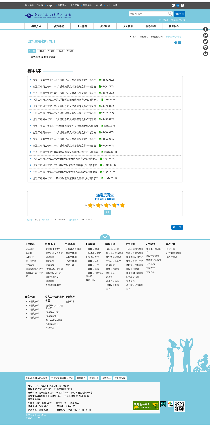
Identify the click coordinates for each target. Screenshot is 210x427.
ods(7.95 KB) (107, 93)
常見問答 (75, 5)
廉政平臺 (151, 26)
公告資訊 (30, 244)
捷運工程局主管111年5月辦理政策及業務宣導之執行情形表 (64, 113)
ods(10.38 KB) (108, 139)
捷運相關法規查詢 (134, 273)
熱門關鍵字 (164, 19)
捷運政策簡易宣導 (34, 269)
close (105, 236)
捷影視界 (174, 26)
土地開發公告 (92, 265)
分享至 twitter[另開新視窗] (205, 41)
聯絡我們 (81, 378)
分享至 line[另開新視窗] (205, 47)
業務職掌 (50, 261)
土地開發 (82, 26)
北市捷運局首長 (53, 249)
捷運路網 (59, 26)
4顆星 (114, 205)
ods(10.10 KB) (110, 152)
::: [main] (28, 34)
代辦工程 (70, 265)
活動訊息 (30, 257)
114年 (60, 51)
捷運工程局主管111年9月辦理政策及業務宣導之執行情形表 (64, 145)
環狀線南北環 (52, 312)
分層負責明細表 (53, 285)
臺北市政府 (120, 378)
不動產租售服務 (93, 253)
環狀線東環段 (52, 316)
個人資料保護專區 (114, 253)
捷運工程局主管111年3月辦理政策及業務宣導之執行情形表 (64, 93)
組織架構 (50, 257)
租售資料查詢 (92, 257)
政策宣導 (30, 265)
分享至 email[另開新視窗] (205, 53)
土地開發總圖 (92, 249)
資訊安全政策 (52, 277)
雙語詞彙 (87, 5)
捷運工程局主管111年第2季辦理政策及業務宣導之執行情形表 (65, 126)
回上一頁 (177, 227)
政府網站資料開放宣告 (62, 378)
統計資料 (110, 273)
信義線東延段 (52, 324)
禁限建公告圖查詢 (134, 265)
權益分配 (90, 280)
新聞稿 (29, 253)
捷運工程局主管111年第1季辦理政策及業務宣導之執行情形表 (65, 99)
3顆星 (106, 205)
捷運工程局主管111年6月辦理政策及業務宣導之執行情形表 (64, 119)
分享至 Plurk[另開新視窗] (205, 35)
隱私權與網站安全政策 (36, 378)
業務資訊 (144, 37)
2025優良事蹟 (32, 301)
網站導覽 (29, 5)
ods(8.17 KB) (107, 86)
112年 (41, 51)
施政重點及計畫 (53, 273)
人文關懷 (128, 26)
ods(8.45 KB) (110, 100)
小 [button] (173, 5)
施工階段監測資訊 (134, 285)
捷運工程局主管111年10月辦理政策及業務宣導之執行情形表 (65, 158)
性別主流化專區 (113, 257)
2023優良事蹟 (32, 309)
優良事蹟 (30, 296)
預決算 (109, 277)
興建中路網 (71, 257)
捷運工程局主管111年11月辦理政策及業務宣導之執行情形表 (65, 165)
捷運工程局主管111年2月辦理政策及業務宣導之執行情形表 (64, 86)
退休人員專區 (112, 281)
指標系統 (150, 272)
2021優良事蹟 (32, 317)
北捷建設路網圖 (73, 249)
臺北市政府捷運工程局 (48, 15)
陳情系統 (62, 5)
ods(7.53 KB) (107, 106)
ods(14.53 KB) (110, 178)
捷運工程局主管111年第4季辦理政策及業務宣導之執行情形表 (65, 178)
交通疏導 (130, 281)
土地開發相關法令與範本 (94, 274)
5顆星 (122, 205)
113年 (51, 51)
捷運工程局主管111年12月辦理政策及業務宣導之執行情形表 (65, 172)
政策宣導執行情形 (173, 37)
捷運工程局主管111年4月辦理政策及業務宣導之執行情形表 (64, 106)
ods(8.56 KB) (107, 119)
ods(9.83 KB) (109, 159)
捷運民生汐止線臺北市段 (54, 306)
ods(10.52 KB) (109, 172)
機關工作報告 (112, 269)
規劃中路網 (71, 253)
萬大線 (182, 19)
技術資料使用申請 (134, 261)
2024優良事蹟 (32, 305)
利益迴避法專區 (173, 253)
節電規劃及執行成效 (34, 274)
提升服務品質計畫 (54, 269)
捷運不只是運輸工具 (154, 250)
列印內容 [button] (175, 42)
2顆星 (98, 205)
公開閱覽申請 (112, 285)
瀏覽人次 (30, 417)
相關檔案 (34, 71)
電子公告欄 (31, 261)
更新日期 (30, 415)
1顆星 (90, 205)
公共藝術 (150, 264)
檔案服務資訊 (132, 269)
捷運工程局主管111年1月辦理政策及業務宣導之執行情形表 (64, 80)
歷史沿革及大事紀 (54, 253)
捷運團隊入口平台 (134, 257)
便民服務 (105, 26)
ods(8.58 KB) (107, 113)
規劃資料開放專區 (134, 253)
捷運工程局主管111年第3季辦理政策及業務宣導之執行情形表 (65, 152)
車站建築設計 (152, 256)
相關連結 (106, 378)
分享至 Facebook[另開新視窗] (205, 29)
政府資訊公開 (157, 37)
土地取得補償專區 (134, 249)
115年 (70, 51)
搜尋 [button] (170, 14)
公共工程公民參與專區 (54, 298)
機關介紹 (36, 26)
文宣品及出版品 (113, 261)
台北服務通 (111, 5)
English (50, 5)
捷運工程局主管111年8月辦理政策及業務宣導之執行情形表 (64, 139)
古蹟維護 (150, 268)
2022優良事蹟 (32, 313)
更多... (109, 289)
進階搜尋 (179, 14)
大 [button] (182, 5)
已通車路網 (71, 261)
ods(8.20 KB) (107, 80)
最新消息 (30, 249)
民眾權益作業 (132, 277)
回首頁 (40, 5)
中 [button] (178, 5)
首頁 (134, 37)
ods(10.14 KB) (109, 165)
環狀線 (174, 19)
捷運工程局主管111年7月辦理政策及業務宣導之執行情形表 (64, 132)
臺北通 (99, 5)
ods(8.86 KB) (107, 132)
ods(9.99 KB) (107, 145)
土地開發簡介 (92, 261)
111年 (32, 51)
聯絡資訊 (50, 281)
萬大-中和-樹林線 (54, 320)
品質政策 (50, 265)
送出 (101, 212)
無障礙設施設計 (153, 260)
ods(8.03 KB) (110, 126)
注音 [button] (179, 42)
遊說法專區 (171, 257)
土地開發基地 (92, 269)
